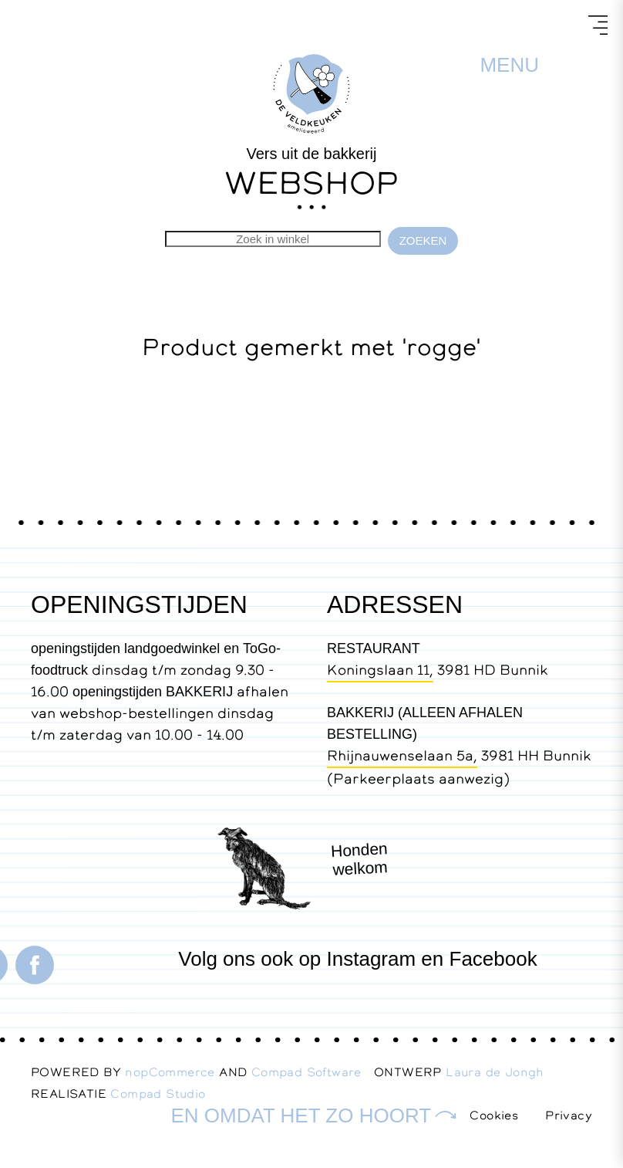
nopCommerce (169, 1072)
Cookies (494, 1115)
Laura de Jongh (501, 1072)
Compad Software (312, 1072)
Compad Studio (157, 1093)
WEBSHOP (311, 182)
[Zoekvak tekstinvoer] (273, 239)
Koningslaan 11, (380, 670)
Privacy (568, 1115)
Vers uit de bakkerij (312, 153)
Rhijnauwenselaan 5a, (402, 755)
